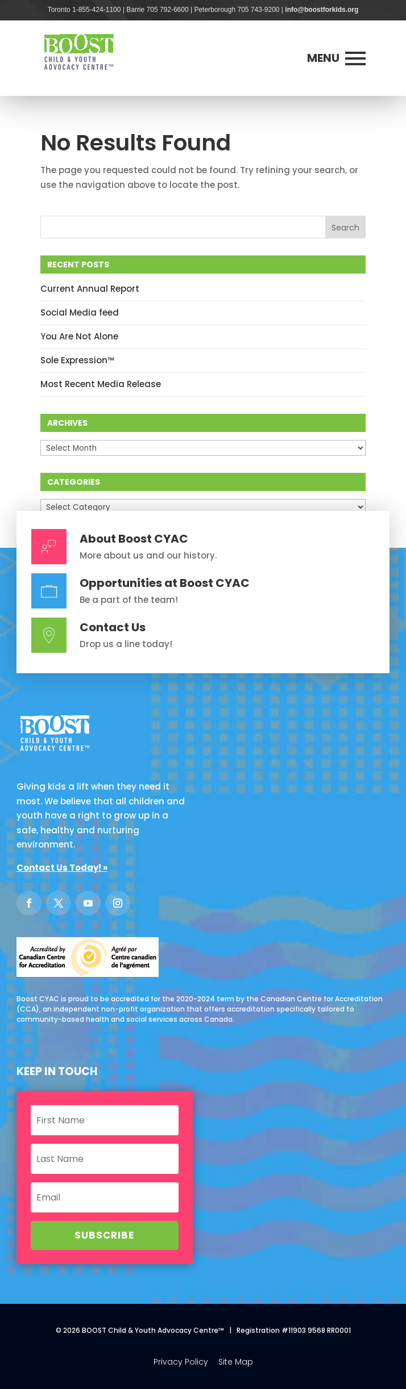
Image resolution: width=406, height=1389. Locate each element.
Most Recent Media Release (100, 384)
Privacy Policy (181, 1361)
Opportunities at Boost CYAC (165, 583)
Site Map (235, 1361)
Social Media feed (79, 312)
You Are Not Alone (79, 336)
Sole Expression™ (77, 360)
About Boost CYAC (134, 539)
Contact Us (113, 627)
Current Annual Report (89, 289)
